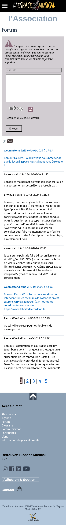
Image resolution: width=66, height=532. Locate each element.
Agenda (6, 418)
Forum (6, 422)
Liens (5, 436)
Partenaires (9, 433)
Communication (12, 429)
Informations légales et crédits (20, 440)
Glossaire (7, 425)
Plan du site (9, 414)
